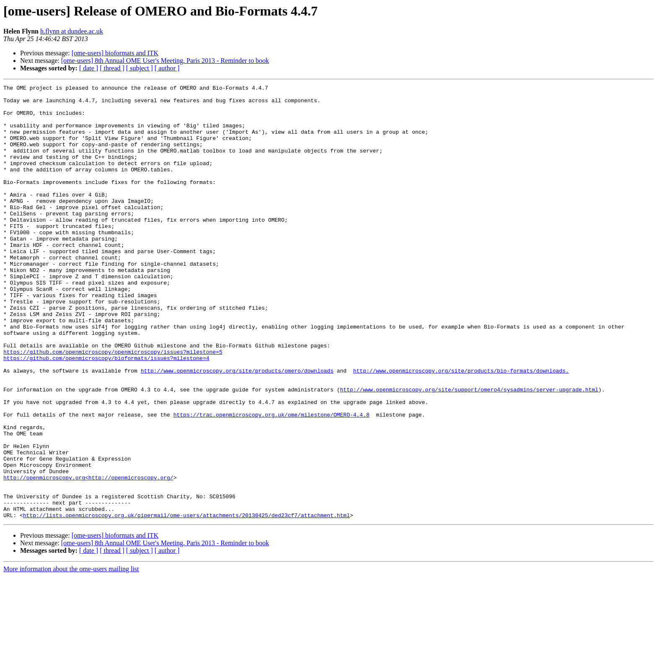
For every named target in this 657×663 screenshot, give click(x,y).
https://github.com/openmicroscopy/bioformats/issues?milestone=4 (106, 413)
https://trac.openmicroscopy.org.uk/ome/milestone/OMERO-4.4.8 (271, 481)
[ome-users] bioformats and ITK (115, 53)
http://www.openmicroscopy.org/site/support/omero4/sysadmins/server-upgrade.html (469, 451)
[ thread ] (112, 68)
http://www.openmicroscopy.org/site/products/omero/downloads (237, 428)
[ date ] (88, 68)
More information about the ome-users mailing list (71, 655)
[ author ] (167, 68)
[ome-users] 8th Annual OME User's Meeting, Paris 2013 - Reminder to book (165, 60)
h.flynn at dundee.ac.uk (71, 31)
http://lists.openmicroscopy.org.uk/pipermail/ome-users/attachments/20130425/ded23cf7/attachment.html (186, 602)
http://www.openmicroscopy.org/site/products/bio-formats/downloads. (461, 428)
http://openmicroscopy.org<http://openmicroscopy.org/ (88, 556)
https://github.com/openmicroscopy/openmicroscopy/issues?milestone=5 (112, 405)
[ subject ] (139, 68)
